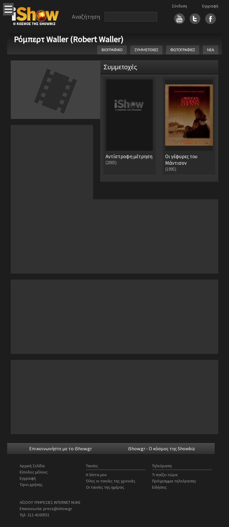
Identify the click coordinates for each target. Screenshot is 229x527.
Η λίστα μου (96, 474)
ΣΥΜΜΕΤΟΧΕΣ (146, 49)
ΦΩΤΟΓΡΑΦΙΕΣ (182, 49)
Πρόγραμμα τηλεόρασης (174, 481)
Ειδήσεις (159, 487)
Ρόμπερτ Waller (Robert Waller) (68, 39)
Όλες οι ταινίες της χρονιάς (110, 481)
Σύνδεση (179, 6)
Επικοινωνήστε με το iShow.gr (60, 448)
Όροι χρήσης (31, 484)
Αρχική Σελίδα (32, 465)
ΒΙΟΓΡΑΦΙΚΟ (112, 49)
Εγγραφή (210, 6)
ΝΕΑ (210, 49)
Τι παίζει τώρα (165, 474)
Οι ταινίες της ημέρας (105, 487)
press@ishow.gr (57, 508)
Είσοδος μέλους (34, 472)
